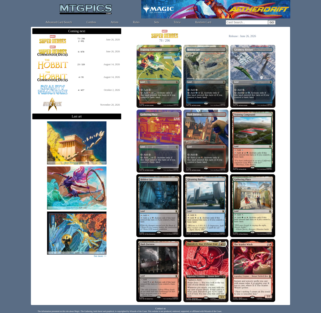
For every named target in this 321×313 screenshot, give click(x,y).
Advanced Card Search (58, 22)
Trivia (177, 22)
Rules (136, 22)
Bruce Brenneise (71, 163)
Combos (91, 22)
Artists (114, 22)
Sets (156, 22)
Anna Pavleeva (72, 208)
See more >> (100, 256)
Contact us (160, 308)
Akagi (71, 253)
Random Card (203, 22)
